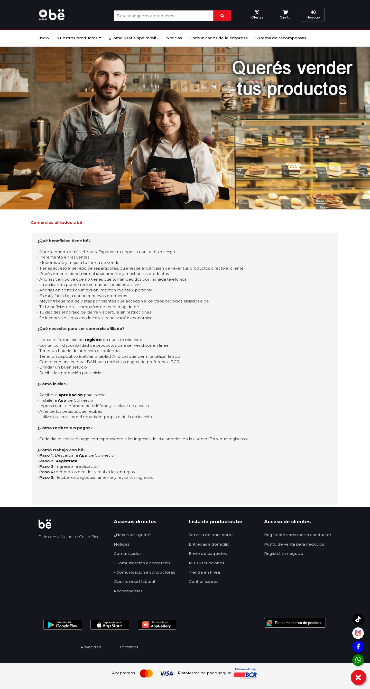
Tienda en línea (204, 572)
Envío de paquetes (208, 553)
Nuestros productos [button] (79, 37)
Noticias (174, 37)
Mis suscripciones (206, 563)
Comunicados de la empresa (219, 37)
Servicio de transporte (211, 534)
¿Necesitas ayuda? (132, 534)
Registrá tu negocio (283, 553)
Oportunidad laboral (134, 581)
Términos (128, 647)
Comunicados (128, 553)
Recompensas (128, 591)
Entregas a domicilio (209, 544)
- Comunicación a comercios (142, 563)
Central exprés (203, 581)
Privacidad (91, 647)
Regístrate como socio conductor (297, 534)
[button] (44, 14)
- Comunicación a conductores (144, 572)
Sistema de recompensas (280, 37)
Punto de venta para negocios (294, 544)
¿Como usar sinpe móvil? (134, 37)
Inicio (44, 37)
